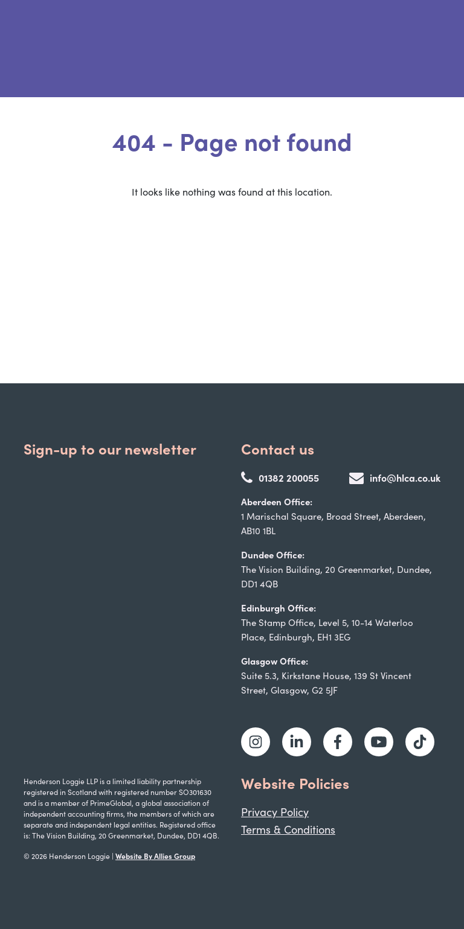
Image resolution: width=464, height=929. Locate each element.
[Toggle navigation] (423, 48)
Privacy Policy (275, 812)
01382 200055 (280, 477)
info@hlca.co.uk (394, 477)
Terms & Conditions (288, 829)
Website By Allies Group (155, 856)
